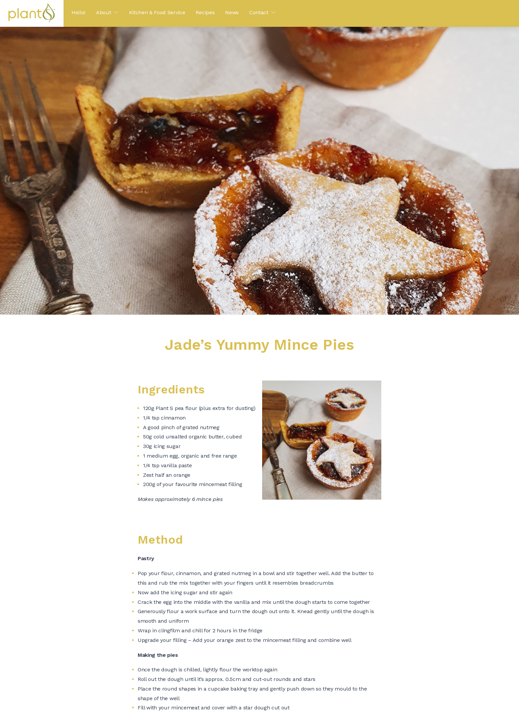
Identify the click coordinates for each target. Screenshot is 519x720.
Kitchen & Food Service (157, 12)
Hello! (78, 12)
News (232, 12)
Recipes (205, 12)
